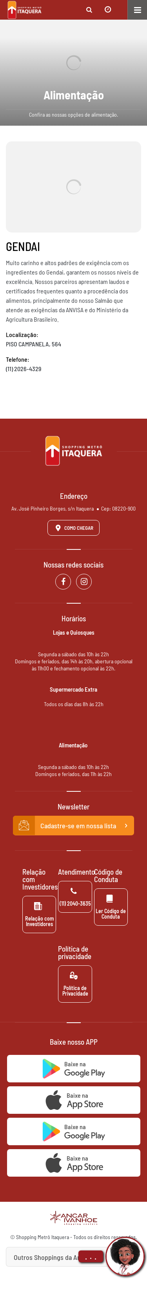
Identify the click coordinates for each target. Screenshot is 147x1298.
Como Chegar (73, 527)
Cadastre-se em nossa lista (73, 825)
